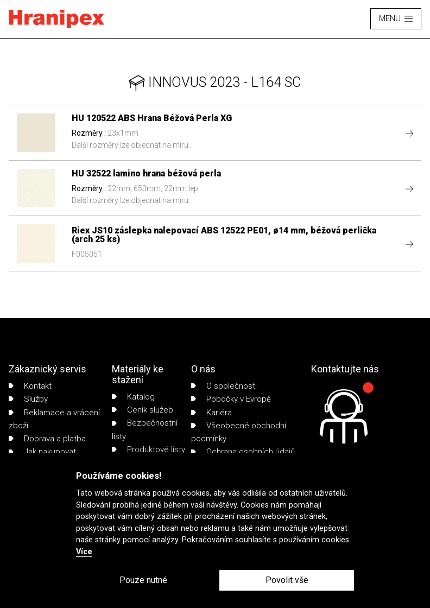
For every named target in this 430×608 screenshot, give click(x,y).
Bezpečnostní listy (145, 429)
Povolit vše (286, 580)
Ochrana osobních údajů (243, 452)
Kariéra (211, 412)
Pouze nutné (143, 580)
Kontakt (30, 386)
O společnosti (224, 386)
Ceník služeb (142, 410)
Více (84, 551)
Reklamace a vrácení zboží (54, 419)
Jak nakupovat (42, 452)
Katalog (133, 397)
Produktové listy (148, 449)
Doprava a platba (47, 439)
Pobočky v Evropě (231, 399)
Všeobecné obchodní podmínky (238, 432)
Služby (28, 399)
